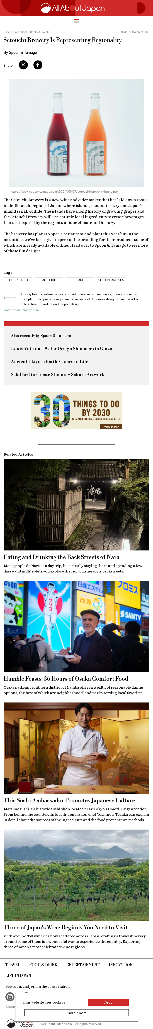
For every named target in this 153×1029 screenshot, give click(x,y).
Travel (12, 965)
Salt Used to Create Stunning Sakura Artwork (57, 375)
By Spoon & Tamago (20, 51)
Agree (108, 1002)
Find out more (76, 1013)
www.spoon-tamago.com (21, 310)
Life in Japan (18, 976)
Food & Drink (43, 965)
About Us (12, 1006)
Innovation (121, 965)
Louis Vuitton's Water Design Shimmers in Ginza (61, 349)
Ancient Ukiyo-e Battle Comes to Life (49, 362)
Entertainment (83, 965)
